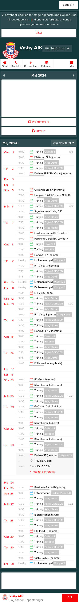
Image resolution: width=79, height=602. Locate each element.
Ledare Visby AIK (61, 493)
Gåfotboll (49, 152)
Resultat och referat (42, 471)
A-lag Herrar (51, 217)
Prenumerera (38, 122)
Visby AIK (59, 260)
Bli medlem (30, 63)
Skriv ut (38, 131)
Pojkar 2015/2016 (53, 206)
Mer (72, 63)
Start (5, 63)
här (31, 20)
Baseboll (49, 249)
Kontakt (16, 63)
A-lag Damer (51, 162)
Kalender (46, 63)
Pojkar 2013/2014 (53, 168)
